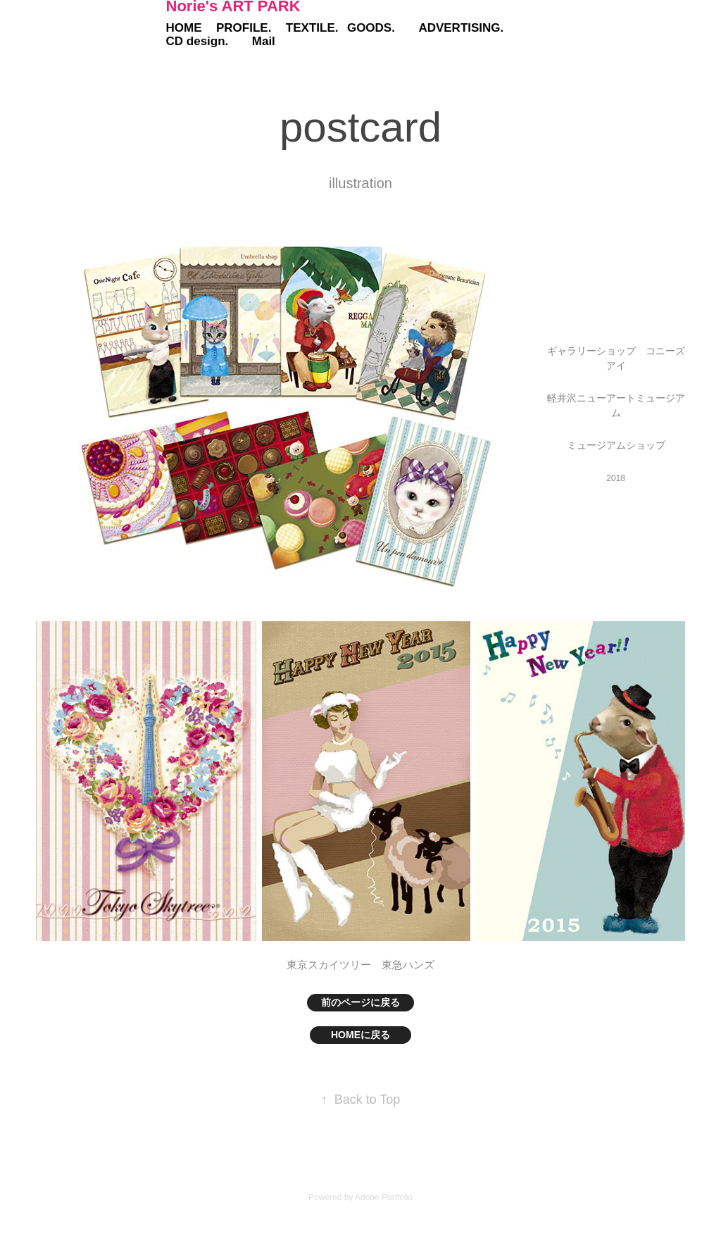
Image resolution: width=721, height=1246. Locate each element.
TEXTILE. (312, 28)
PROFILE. (243, 28)
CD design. (197, 41)
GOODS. (371, 28)
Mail (263, 41)
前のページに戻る (360, 1002)
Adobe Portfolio (384, 1197)
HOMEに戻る (360, 1034)
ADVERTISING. (460, 28)
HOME (184, 28)
